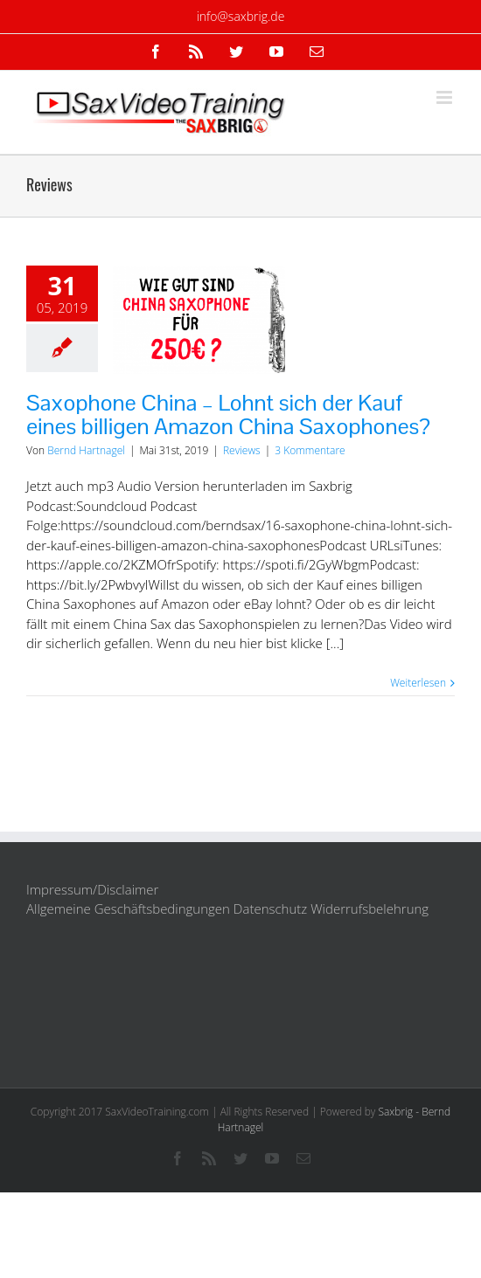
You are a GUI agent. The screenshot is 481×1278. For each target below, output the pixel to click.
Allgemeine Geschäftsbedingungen (128, 908)
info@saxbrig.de (241, 16)
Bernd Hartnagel (86, 450)
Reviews (242, 450)
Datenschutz (270, 908)
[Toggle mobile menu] (445, 97)
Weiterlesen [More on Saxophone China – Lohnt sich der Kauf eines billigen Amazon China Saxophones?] (418, 682)
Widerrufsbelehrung (369, 908)
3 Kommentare (310, 450)
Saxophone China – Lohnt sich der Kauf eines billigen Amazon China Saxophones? (228, 414)
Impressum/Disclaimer (92, 889)
